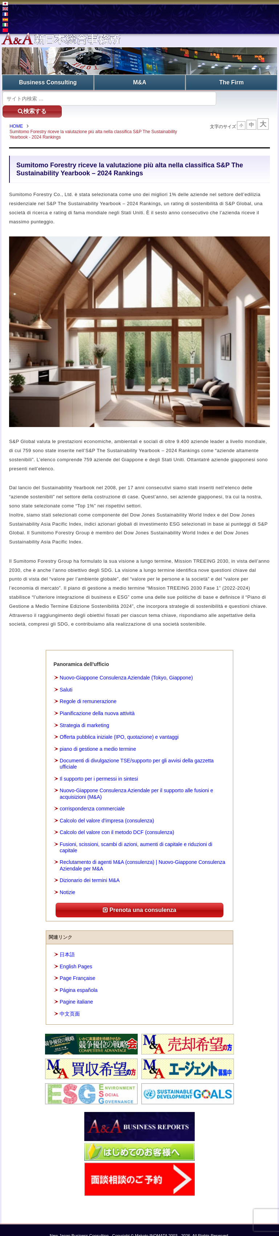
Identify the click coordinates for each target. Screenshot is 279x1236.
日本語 (67, 943)
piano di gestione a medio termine (98, 737)
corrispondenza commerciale (92, 797)
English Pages (76, 955)
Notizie (67, 881)
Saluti (66, 678)
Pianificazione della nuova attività (97, 702)
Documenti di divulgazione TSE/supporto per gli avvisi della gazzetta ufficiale (137, 752)
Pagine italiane (76, 990)
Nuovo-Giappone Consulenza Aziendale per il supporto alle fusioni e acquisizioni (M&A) (136, 782)
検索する (245, 98)
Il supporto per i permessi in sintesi (99, 767)
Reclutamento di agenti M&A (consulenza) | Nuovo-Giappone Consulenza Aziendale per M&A (142, 854)
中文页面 (70, 1002)
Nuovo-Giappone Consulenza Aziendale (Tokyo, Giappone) (126, 666)
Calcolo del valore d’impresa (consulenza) (107, 809)
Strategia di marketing (84, 714)
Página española (78, 978)
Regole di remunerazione (88, 690)
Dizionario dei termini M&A (90, 869)
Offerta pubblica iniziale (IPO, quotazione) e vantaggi (119, 725)
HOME (17, 114)
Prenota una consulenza (139, 898)
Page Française (77, 966)
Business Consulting (48, 82)
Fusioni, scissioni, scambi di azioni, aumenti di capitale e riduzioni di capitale (136, 836)
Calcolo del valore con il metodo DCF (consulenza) (117, 821)
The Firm (231, 82)
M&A (139, 82)
